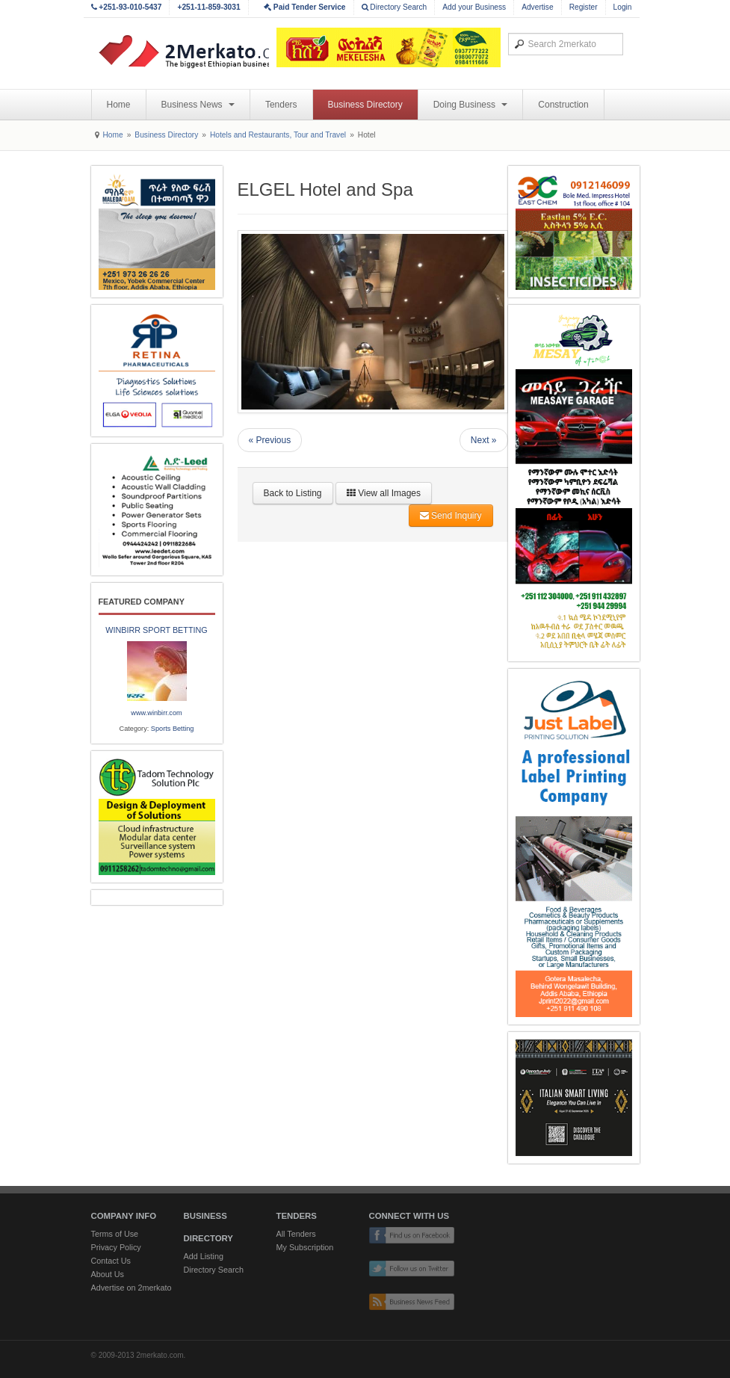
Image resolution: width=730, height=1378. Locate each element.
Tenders (281, 104)
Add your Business (474, 7)
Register (583, 7)
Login (622, 7)
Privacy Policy (116, 1247)
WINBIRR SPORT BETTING (156, 629)
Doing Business (470, 104)
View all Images (384, 493)
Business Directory (365, 104)
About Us (107, 1274)
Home (119, 104)
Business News (198, 104)
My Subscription (305, 1247)
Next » (484, 440)
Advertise (537, 7)
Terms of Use (115, 1233)
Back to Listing (293, 493)
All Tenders (296, 1233)
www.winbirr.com (156, 713)
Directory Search (394, 7)
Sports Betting (172, 728)
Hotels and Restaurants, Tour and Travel (278, 135)
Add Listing (203, 1256)
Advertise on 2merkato (131, 1287)
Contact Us (111, 1260)
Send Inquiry (451, 515)
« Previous (270, 440)
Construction (563, 104)
